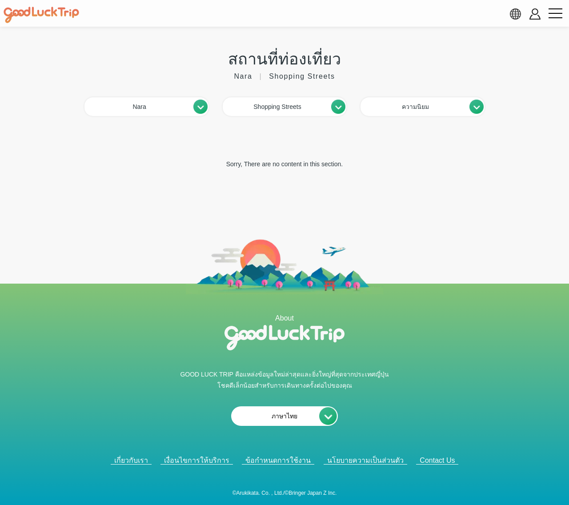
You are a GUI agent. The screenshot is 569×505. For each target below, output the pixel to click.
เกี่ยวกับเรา (131, 460)
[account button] (535, 14)
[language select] (515, 14)
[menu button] (555, 14)
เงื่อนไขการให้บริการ (196, 460)
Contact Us (437, 460)
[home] (41, 15)
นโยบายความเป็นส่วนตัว (365, 460)
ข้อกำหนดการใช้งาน (278, 460)
